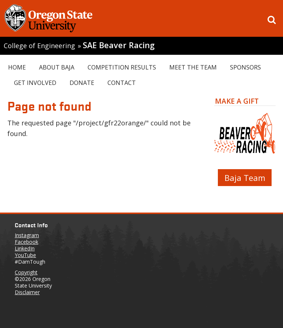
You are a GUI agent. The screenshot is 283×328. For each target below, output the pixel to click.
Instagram (27, 235)
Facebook (26, 241)
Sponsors (245, 67)
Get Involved (35, 83)
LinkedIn (25, 248)
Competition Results (122, 67)
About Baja (56, 67)
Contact (121, 83)
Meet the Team (193, 67)
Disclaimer (27, 292)
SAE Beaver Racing (119, 45)
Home (17, 67)
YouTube (25, 255)
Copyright (26, 272)
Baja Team (244, 177)
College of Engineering (39, 46)
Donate (82, 83)
